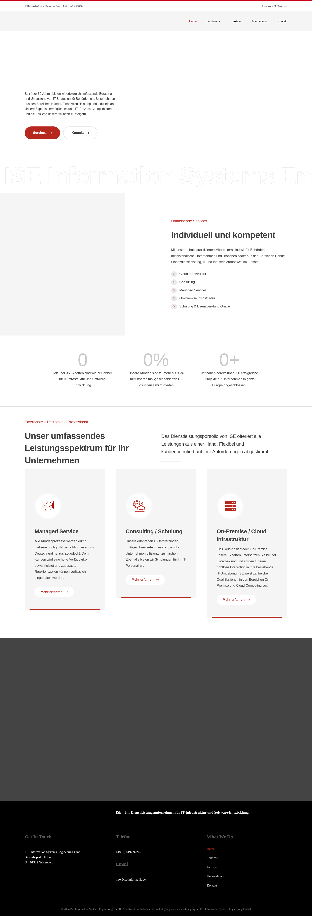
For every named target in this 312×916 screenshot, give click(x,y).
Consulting (187, 282)
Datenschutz (282, 6)
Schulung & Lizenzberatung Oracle (204, 306)
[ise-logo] (54, 18)
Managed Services (193, 290)
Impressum (266, 6)
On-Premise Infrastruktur (197, 298)
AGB (274, 6)
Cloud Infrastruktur (192, 274)
